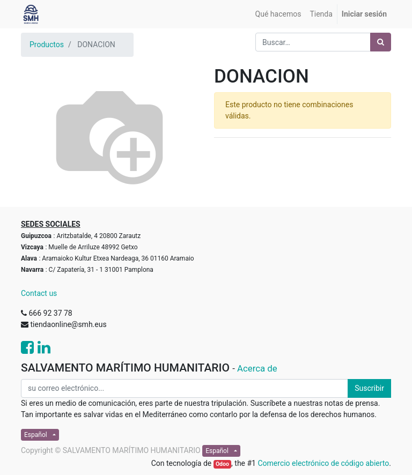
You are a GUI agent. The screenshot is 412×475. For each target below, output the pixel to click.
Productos (47, 44)
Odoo (222, 464)
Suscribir (369, 388)
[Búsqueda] (380, 42)
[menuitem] (278, 14)
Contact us (39, 293)
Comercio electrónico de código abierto (323, 463)
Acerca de (257, 368)
